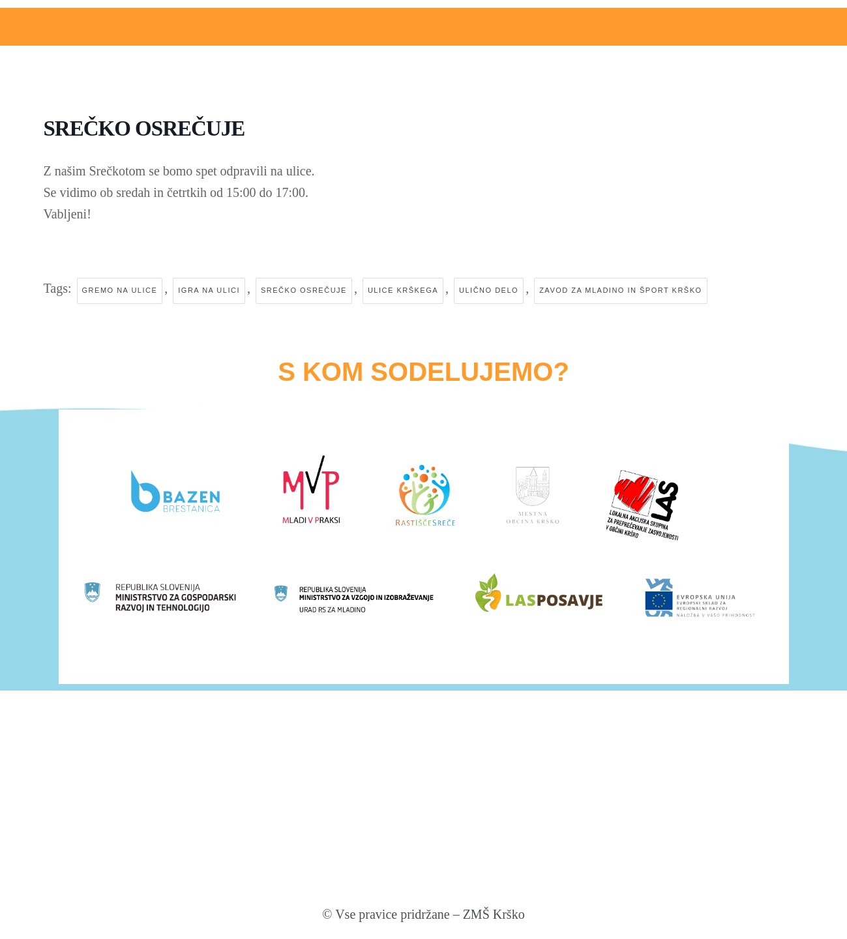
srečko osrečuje (304, 291)
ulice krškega (403, 291)
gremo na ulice (120, 291)
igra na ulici (209, 291)
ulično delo (488, 291)
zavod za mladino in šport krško (620, 291)
